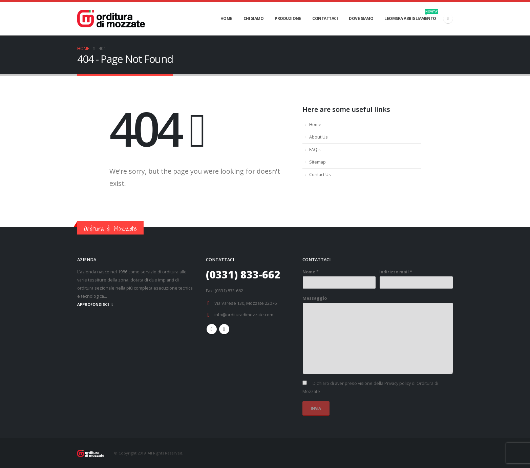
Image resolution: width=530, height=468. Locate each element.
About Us (318, 137)
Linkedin (224, 329)
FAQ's (315, 149)
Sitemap (317, 162)
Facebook (212, 329)
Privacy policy (397, 383)
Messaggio (314, 298)
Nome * (310, 272)
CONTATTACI (325, 18)
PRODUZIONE (288, 18)
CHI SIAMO (253, 18)
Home (315, 124)
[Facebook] (448, 18)
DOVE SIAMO (361, 18)
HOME (226, 18)
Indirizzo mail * (395, 272)
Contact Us (320, 174)
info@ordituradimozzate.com (243, 315)
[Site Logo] (111, 18)
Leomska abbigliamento (411, 15)
